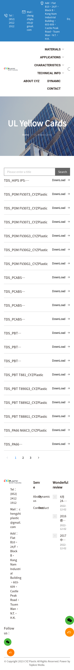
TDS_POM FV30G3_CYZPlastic (26, 235)
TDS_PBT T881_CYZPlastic (23, 374)
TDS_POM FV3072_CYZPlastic (25, 208)
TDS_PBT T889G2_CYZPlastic (25, 402)
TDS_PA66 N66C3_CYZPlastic (25, 430)
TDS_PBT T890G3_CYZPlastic (25, 388)
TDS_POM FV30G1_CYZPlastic (26, 263)
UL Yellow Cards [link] (43, 134)
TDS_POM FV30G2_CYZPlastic (26, 249)
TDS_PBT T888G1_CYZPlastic (25, 416)
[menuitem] (53, 50)
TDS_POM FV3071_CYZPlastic (25, 222)
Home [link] (25, 134)
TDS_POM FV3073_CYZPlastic (25, 194)
